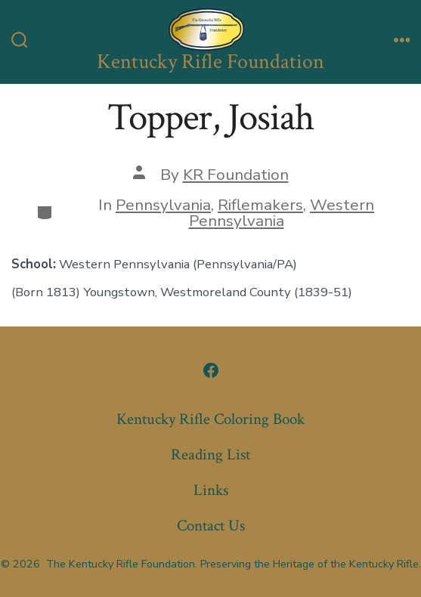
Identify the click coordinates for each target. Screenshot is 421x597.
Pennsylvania (163, 204)
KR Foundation (236, 174)
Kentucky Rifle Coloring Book (210, 419)
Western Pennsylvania (282, 212)
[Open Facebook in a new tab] (211, 370)
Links (210, 490)
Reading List (210, 454)
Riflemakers (260, 204)
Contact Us (211, 525)
